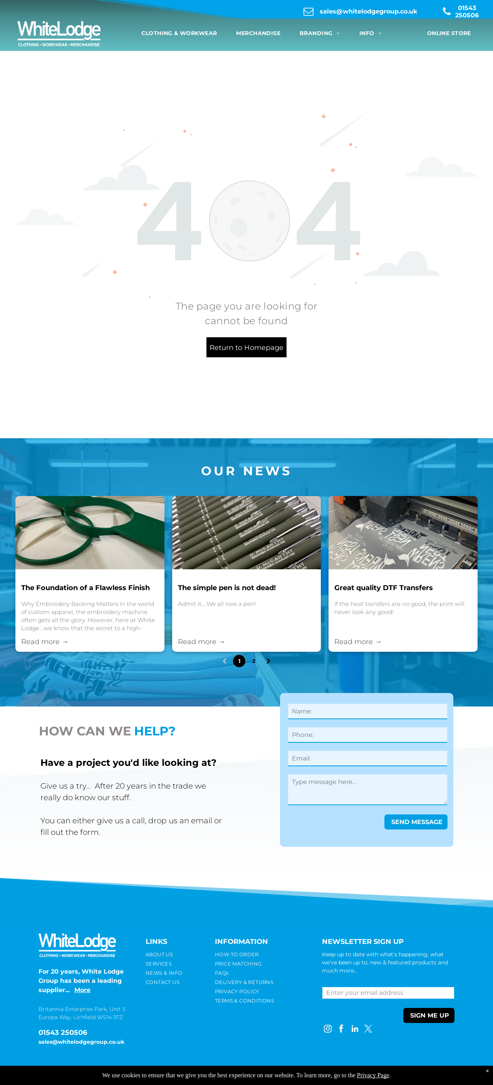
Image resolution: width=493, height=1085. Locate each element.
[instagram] (328, 1029)
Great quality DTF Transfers (383, 588)
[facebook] (341, 1029)
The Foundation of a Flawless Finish (85, 588)
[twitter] (368, 1029)
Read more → (45, 642)
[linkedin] (355, 1029)
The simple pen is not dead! (227, 588)
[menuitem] (179, 33)
